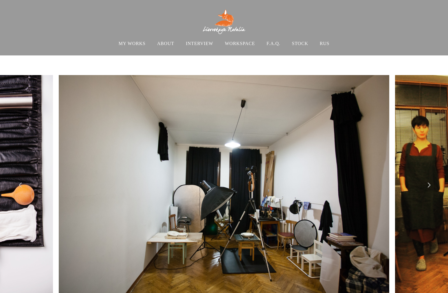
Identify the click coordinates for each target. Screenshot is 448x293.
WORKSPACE (240, 43)
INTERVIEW (199, 43)
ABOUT (165, 43)
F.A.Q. (273, 43)
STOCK (300, 43)
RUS (325, 43)
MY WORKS (132, 43)
